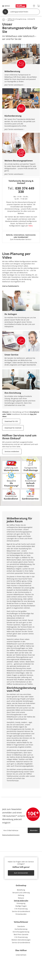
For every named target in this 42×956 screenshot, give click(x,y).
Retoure (21, 898)
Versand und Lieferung (21, 892)
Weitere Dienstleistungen (21, 940)
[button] (5, 6)
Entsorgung (21, 903)
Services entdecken (12, 451)
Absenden (34, 830)
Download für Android (13, 428)
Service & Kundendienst (21, 911)
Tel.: (21, 190)
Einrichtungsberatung (21, 932)
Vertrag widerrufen (21, 901)
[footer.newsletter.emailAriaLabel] (14, 830)
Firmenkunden (21, 914)
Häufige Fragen (21, 906)
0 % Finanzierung (21, 909)
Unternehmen (21, 955)
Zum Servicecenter (21, 873)
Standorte (21, 926)
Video (30, 226)
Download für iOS (11, 421)
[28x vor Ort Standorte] (34, 6)
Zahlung (21, 895)
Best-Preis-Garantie (21, 934)
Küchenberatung (21, 929)
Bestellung (21, 890)
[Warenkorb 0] (38, 6)
